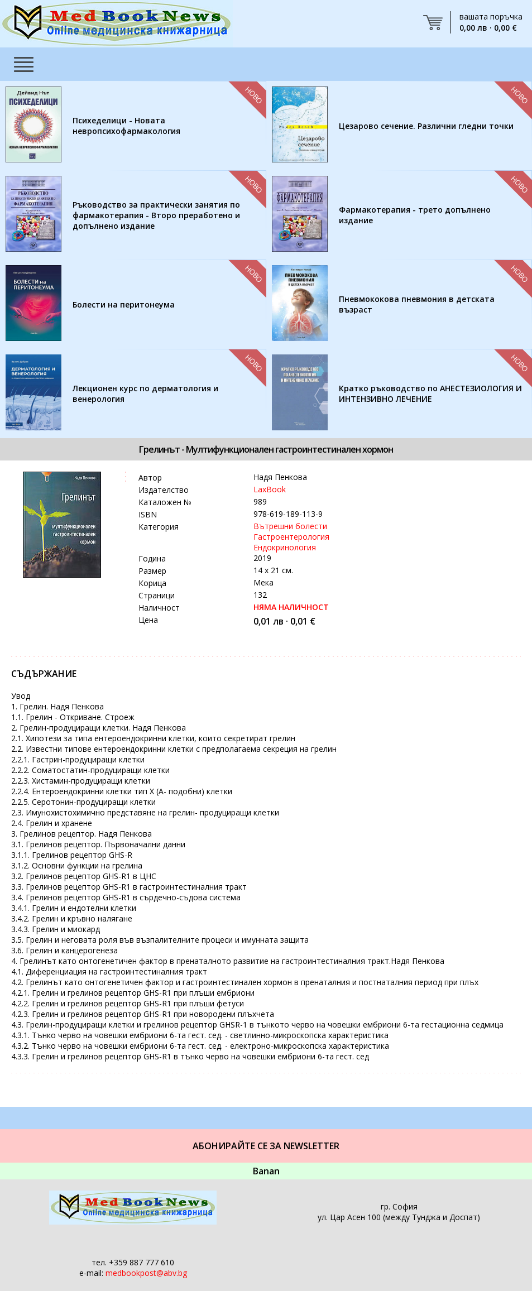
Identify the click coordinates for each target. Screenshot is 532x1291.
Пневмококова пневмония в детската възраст (417, 304)
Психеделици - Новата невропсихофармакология (126, 125)
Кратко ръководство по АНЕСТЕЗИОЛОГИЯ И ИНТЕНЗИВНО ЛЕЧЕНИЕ (430, 393)
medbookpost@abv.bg (146, 1273)
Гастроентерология (291, 536)
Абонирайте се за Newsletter (266, 1146)
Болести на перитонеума (124, 304)
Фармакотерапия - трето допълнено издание (415, 214)
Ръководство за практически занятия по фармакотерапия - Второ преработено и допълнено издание (156, 215)
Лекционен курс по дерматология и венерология (145, 393)
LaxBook (269, 489)
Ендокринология (284, 547)
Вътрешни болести (290, 526)
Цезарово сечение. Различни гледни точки (426, 126)
